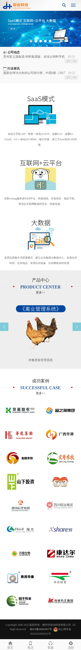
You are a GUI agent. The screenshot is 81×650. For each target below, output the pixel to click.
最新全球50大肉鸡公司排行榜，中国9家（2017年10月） (34, 73)
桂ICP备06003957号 (41, 629)
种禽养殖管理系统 (41, 360)
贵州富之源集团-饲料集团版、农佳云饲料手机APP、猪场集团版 (34, 57)
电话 (30, 644)
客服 (51, 644)
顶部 (71, 644)
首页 (10, 644)
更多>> (40, 292)
